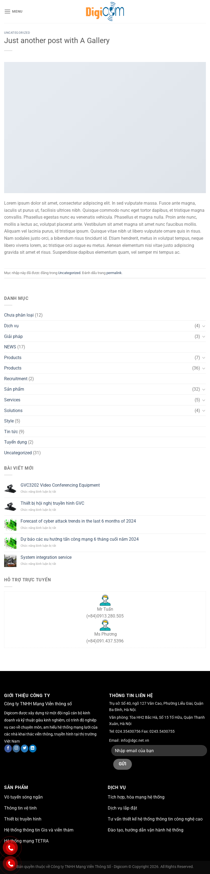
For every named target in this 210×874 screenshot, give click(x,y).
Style (9, 421)
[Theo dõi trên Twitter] (24, 748)
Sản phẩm (14, 389)
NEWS (10, 346)
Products (12, 357)
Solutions (13, 410)
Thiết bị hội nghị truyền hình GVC (52, 503)
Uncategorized (17, 33)
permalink (114, 273)
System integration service (46, 557)
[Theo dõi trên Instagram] (16, 748)
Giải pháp (13, 336)
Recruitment (15, 378)
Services (12, 399)
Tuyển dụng (15, 442)
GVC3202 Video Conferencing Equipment (60, 485)
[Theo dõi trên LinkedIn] (32, 748)
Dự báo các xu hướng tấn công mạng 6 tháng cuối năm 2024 (80, 539)
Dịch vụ (11, 325)
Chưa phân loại (19, 315)
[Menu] (13, 11)
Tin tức (11, 431)
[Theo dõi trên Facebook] (8, 748)
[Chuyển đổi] (204, 326)
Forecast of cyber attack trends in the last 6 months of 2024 (78, 521)
